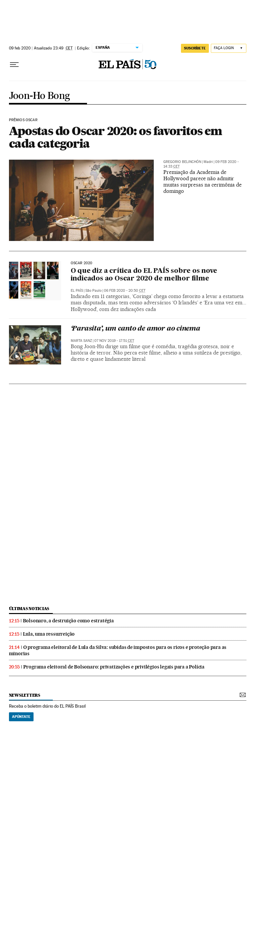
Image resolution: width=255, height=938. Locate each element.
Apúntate (21, 716)
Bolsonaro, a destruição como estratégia (68, 621)
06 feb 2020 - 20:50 (124, 290)
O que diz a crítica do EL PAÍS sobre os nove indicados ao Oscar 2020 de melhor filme (144, 275)
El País (77, 290)
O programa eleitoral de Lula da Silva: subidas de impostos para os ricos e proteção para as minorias (118, 650)
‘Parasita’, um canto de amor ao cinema (135, 329)
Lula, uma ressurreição (49, 634)
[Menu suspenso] (14, 64)
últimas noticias (29, 608)
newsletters (24, 695)
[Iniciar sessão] (228, 48)
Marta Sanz (81, 341)
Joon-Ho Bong (39, 96)
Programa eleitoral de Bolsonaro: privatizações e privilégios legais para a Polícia (114, 667)
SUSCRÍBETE (195, 48)
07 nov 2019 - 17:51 (114, 341)
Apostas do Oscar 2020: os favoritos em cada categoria (115, 137)
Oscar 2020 (82, 263)
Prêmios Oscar (23, 120)
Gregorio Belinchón (182, 162)
